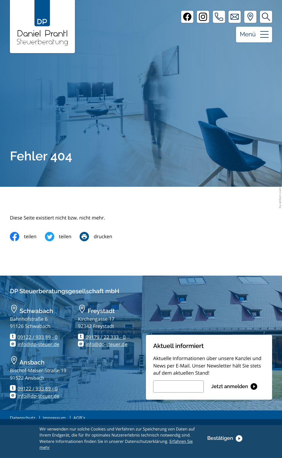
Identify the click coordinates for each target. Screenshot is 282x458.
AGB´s (79, 418)
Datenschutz (22, 418)
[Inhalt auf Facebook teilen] (27, 237)
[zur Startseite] (42, 23)
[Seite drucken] (100, 237)
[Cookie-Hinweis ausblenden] (224, 438)
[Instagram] (203, 17)
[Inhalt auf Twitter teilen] (62, 237)
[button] (219, 17)
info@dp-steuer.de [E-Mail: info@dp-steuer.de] (38, 344)
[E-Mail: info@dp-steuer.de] (235, 17)
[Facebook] (187, 17)
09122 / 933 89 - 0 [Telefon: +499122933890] (38, 337)
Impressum (54, 418)
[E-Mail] (178, 386)
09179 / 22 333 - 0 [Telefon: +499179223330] (106, 337)
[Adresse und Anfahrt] (250, 17)
